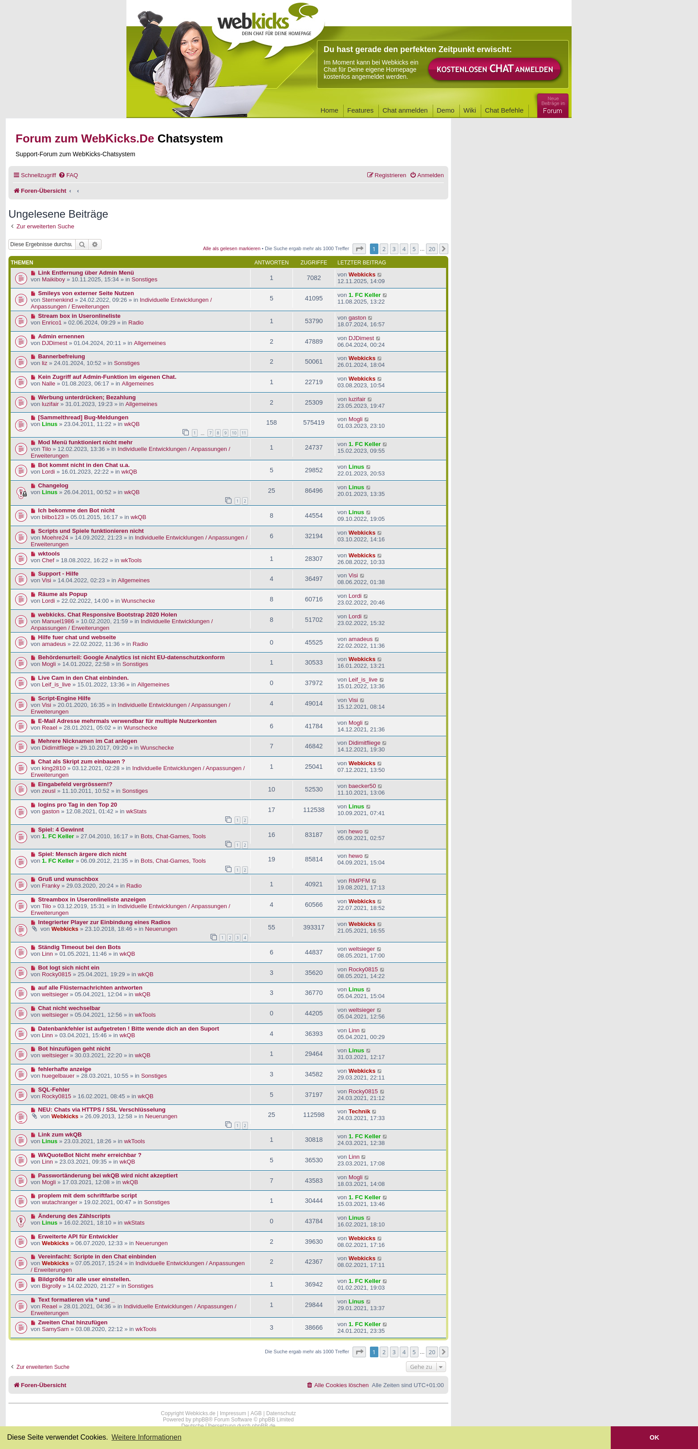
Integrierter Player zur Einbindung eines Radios (104, 922)
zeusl (49, 790)
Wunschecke (138, 600)
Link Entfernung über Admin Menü (86, 272)
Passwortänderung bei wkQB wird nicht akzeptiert (108, 1175)
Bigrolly (51, 1286)
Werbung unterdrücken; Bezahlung (87, 397)
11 (244, 433)
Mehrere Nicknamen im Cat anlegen (88, 741)
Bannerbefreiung (61, 356)
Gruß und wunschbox (68, 879)
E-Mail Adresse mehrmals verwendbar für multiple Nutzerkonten (127, 721)
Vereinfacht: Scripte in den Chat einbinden (97, 1256)
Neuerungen (161, 928)
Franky (51, 885)
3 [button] (394, 249)
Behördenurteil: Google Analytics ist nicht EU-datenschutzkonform (131, 657)
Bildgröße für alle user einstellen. (84, 1279)
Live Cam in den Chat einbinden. (83, 677)
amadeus (54, 644)
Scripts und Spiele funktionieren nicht (91, 531)
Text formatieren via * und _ (76, 1299)
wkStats (136, 811)
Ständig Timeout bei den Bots (79, 947)
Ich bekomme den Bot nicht (76, 510)
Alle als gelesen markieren (231, 248)
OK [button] (654, 1437)
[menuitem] (68, 175)
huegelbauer (58, 1075)
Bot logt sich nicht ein (69, 967)
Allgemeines (150, 343)
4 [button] (404, 249)
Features (360, 110)
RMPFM (359, 880)
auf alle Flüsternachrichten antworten (90, 987)
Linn (47, 953)
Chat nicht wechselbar (69, 1008)
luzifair (50, 404)
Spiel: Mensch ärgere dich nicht (82, 854)
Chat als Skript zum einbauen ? (82, 761)
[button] (359, 249)
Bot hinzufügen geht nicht (74, 1048)
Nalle (48, 383)
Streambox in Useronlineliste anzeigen (92, 899)
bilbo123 (53, 517)
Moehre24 (55, 537)
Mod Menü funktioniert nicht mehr (85, 442)
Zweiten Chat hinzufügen (73, 1322)
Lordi (48, 471)
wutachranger (59, 1202)
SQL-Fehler (54, 1089)
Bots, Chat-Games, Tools (173, 836)
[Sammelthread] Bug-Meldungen (83, 417)
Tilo (46, 449)
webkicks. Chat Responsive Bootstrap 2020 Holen (107, 614)
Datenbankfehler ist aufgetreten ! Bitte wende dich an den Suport (128, 1028)
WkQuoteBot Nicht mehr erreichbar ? (90, 1155)
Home (329, 110)
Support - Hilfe (58, 573)
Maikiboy (53, 279)
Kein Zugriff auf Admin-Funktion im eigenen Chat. (107, 376)
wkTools (131, 560)
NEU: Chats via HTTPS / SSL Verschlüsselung (102, 1109)
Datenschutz (281, 1413)
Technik (359, 1111)
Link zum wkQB (60, 1134)
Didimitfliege (58, 747)
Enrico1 (52, 322)
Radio (135, 322)
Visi (46, 580)
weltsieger (362, 949)
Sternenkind (57, 299)
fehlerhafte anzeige (64, 1069)
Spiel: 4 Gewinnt (61, 829)
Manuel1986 (58, 621)
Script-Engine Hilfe (64, 698)
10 (234, 433)
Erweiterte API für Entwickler (78, 1236)
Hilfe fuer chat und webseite (77, 637)
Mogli (356, 419)
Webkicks (362, 274)
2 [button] (384, 249)
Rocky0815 (56, 974)
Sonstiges (145, 279)
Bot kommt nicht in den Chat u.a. (84, 465)
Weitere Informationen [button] (146, 1437)
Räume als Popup (63, 594)
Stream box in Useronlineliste (79, 316)
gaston (357, 317)
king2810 (54, 768)
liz (44, 363)
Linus (49, 424)
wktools (49, 553)
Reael (49, 727)
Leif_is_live (56, 684)
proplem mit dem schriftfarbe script (87, 1195)
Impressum (233, 1413)
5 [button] (414, 249)
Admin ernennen (61, 336)
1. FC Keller (365, 295)
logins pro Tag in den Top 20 (78, 804)
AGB (256, 1413)
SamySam (55, 1329)
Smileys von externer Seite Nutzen (86, 293)
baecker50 (362, 786)
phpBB (201, 1420)
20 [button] (432, 249)
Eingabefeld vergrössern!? (75, 784)
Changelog (53, 485)
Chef (48, 560)
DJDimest (54, 343)
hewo (356, 831)
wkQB (132, 424)
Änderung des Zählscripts (74, 1216)
